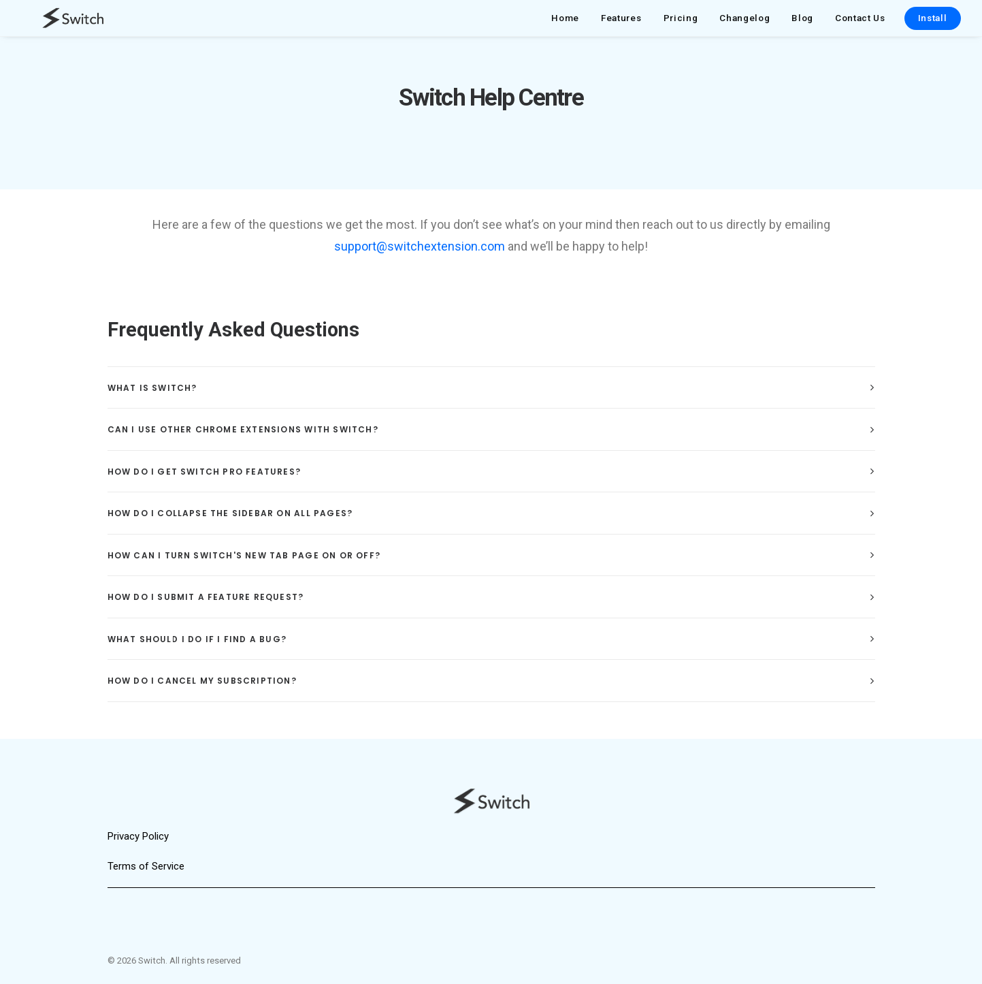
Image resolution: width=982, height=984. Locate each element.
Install (932, 22)
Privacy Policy (138, 836)
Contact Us (860, 22)
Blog (802, 22)
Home (565, 22)
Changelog (744, 22)
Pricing (681, 22)
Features (621, 22)
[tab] (491, 400)
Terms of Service (146, 866)
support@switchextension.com (419, 258)
